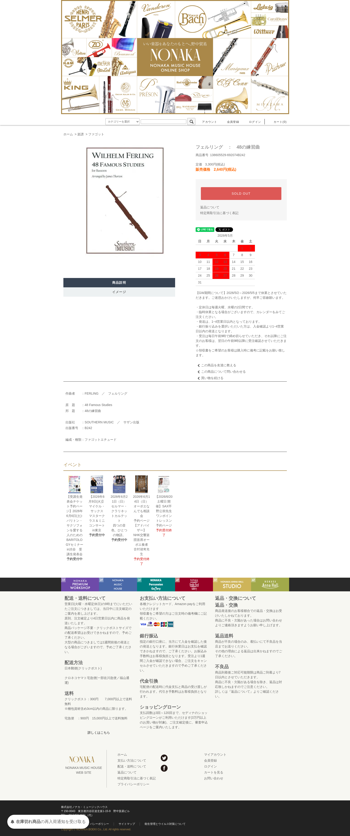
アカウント (207, 121)
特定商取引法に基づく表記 (219, 213)
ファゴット (96, 134)
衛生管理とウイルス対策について (165, 824)
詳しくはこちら (99, 732)
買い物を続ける (209, 378)
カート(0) (277, 121)
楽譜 (80, 134)
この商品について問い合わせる (221, 371)
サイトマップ (127, 824)
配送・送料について (131, 766)
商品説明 (119, 282)
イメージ (119, 292)
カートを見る (213, 772)
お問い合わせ (213, 778)
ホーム (68, 134)
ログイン (252, 121)
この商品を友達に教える (216, 365)
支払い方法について (131, 760)
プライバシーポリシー (133, 784)
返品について (209, 207)
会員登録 (230, 121)
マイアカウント (215, 754)
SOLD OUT (241, 193)
